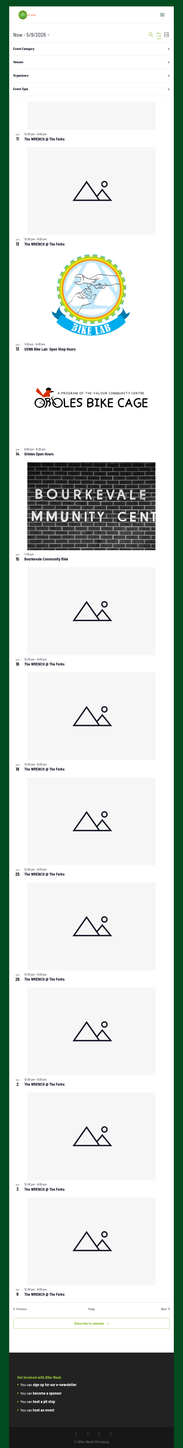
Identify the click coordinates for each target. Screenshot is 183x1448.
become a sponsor (47, 1393)
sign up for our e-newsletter (54, 1384)
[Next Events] (165, 1309)
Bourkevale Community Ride (46, 559)
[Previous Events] (20, 1309)
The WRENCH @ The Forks (44, 139)
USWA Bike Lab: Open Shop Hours (50, 349)
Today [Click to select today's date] (91, 1309)
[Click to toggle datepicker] (31, 35)
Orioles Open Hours (39, 454)
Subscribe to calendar (89, 1323)
